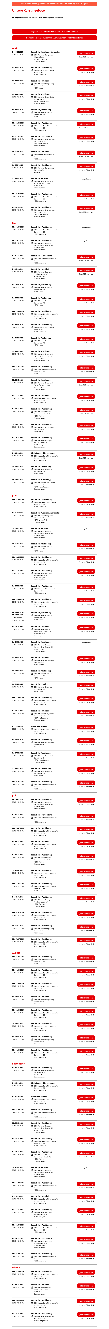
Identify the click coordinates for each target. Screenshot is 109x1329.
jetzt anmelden (86, 53)
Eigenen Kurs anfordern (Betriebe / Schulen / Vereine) (54, 31)
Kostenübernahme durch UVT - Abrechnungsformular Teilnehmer (54, 38)
